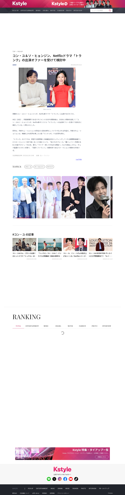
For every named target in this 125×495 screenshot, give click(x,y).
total (18, 326)
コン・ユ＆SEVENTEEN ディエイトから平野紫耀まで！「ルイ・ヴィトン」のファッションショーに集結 (100, 254)
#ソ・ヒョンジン (39, 166)
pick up (15, 10)
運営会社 (14, 493)
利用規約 (44, 493)
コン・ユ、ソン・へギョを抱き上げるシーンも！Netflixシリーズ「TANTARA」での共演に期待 (75, 254)
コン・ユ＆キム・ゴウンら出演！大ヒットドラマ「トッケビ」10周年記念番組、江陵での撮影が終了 (24, 254)
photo (69, 10)
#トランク (50, 166)
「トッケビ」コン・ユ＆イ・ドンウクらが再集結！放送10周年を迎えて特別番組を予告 (50, 254)
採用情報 (52, 493)
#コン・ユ (28, 166)
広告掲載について (24, 493)
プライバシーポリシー (63, 493)
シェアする (79, 159)
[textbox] (101, 10)
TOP (13, 51)
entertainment (27, 10)
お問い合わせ (35, 493)
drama (45, 10)
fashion (60, 10)
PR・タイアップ (104, 488)
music (38, 10)
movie (52, 10)
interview (78, 10)
